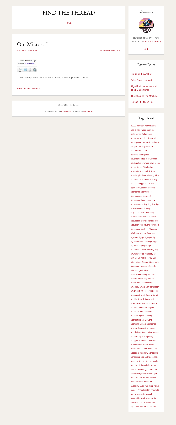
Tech (19, 88)
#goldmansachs (137, 241)
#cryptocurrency (148, 200)
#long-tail (139, 270)
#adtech (140, 126)
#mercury (135, 287)
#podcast (142, 328)
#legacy (144, 266)
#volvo (134, 394)
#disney (134, 216)
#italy (133, 262)
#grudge (143, 245)
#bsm (157, 175)
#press (156, 332)
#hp (156, 250)
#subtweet (135, 365)
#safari (152, 345)
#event (147, 225)
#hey (144, 250)
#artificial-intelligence (140, 155)
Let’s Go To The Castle (142, 102)
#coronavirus (136, 196)
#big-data (135, 171)
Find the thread (69, 12)
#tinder (139, 378)
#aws (152, 163)
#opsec (151, 307)
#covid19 (147, 196)
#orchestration (146, 312)
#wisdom (135, 402)
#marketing (142, 279)
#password (147, 320)
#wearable (135, 398)
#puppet (134, 340)
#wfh (156, 398)
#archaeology (137, 150)
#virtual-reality (144, 390)
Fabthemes (66, 111)
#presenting (147, 332)
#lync (146, 270)
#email (144, 221)
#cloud (134, 188)
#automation (136, 163)
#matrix (151, 279)
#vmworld (155, 390)
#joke (157, 262)
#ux (146, 386)
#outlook (134, 316)
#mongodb (153, 291)
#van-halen (154, 386)
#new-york (149, 299)
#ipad (137, 258)
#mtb (143, 295)
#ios (155, 254)
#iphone (144, 258)
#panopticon (136, 320)
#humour (135, 254)
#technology (142, 369)
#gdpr (141, 237)
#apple (156, 142)
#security (144, 353)
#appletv (145, 146)
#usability (135, 386)
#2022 (133, 126)
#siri (142, 357)
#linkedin (152, 266)
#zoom (153, 406)
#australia (152, 159)
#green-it (135, 245)
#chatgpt (140, 183)
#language (135, 266)
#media (140, 283)
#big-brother (148, 167)
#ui (151, 382)
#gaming (151, 233)
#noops (154, 303)
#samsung (152, 349)
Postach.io (87, 111)
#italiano (152, 258)
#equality (135, 225)
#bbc (157, 163)
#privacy (149, 336)
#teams (154, 365)
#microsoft (135, 291)
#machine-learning (139, 274)
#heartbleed (136, 250)
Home (69, 23)
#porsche (151, 328)
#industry (149, 254)
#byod (146, 179)
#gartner (134, 237)
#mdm (133, 283)
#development (137, 208)
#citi (152, 183)
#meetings (148, 283)
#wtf (153, 402)
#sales (134, 349)
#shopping (135, 357)
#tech (133, 369)
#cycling (147, 204)
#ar (152, 146)
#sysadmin (145, 365)
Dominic (146, 11)
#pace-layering (145, 316)
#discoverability (147, 212)
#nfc (143, 303)
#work (148, 402)
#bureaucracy (137, 179)
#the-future (152, 369)
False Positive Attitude (142, 80)
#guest (150, 245)
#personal (135, 324)
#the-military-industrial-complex (144, 373)
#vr (144, 394)
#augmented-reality (139, 159)
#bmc (144, 175)
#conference (146, 192)
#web (143, 398)
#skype (148, 357)
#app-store (148, 142)
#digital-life (135, 212)
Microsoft (36, 88)
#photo (143, 324)
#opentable (142, 307)
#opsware (135, 312)
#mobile (144, 291)
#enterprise (153, 221)
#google (148, 241)
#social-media (152, 361)
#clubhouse (142, 188)
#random (142, 340)
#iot (132, 258)
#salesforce (142, 349)
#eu (141, 225)
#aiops (143, 130)
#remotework (136, 345)
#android (152, 138)
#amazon (135, 138)
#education (135, 221)
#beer (133, 167)
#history (150, 250)
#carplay (153, 179)
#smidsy (134, 361)
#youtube (135, 406)
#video (134, 390)
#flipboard (135, 233)
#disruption (143, 216)
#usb (142, 386)
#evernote (155, 225)
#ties (133, 378)
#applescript (136, 146)
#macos (151, 274)
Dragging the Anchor (141, 74)
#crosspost (135, 200)
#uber (146, 382)
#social (142, 361)
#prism (142, 336)
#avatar (146, 163)
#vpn (139, 394)
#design (155, 204)
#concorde (135, 192)
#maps (134, 279)
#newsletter (136, 303)
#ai (138, 130)
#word (142, 402)
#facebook (135, 229)
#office (134, 307)
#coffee (151, 188)
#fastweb (153, 229)
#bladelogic (136, 175)
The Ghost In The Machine (144, 96)
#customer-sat (137, 204)
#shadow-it (153, 353)
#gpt (155, 241)
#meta (142, 287)
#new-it (141, 299)
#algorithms (147, 134)
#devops (147, 208)
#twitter (139, 382)
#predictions (136, 332)
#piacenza (151, 324)
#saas (145, 345)
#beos (139, 167)
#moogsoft (135, 295)
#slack (155, 357)
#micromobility (152, 287)
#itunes (145, 262)
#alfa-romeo (136, 134)
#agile (133, 130)
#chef (147, 183)
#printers (135, 336)
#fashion (144, 229)
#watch (149, 394)
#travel (153, 378)
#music (149, 295)
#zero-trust (144, 406)
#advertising (150, 126)
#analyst (143, 138)
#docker (152, 216)
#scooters (135, 353)
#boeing (150, 175)
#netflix (134, 299)
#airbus (150, 130)
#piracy (134, 328)
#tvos (133, 382)
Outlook (27, 88)
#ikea (141, 254)
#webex (149, 398)
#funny (143, 233)
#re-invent (151, 340)
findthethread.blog (152, 41)
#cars (133, 183)
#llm (132, 270)
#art (145, 150)
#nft (148, 303)
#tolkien (146, 378)
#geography (150, 237)
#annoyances (136, 142)
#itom (138, 262)
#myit (155, 295)
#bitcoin (152, 171)
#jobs (151, 262)
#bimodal (144, 171)
